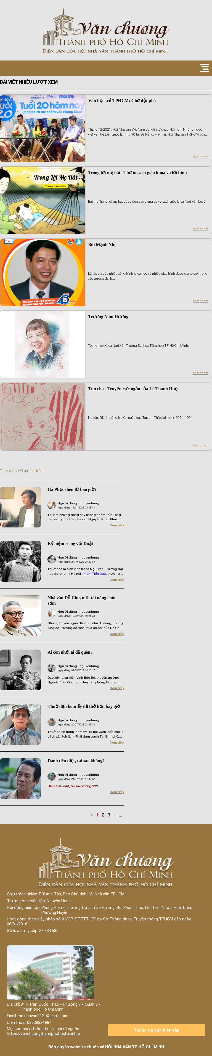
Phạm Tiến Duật (95, 574)
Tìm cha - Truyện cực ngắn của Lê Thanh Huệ (132, 388)
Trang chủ (7, 471)
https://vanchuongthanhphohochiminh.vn (44, 1033)
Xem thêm (200, 157)
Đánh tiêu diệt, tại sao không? (76, 760)
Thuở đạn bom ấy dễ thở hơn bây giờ (83, 706)
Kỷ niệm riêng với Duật (70, 543)
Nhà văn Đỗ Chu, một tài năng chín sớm (81, 600)
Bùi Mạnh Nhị (101, 244)
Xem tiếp (117, 525)
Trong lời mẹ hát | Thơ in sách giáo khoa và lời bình (137, 172)
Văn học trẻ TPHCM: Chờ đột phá (122, 100)
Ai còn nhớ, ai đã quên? (69, 652)
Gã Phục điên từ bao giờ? (71, 489)
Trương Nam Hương (108, 316)
